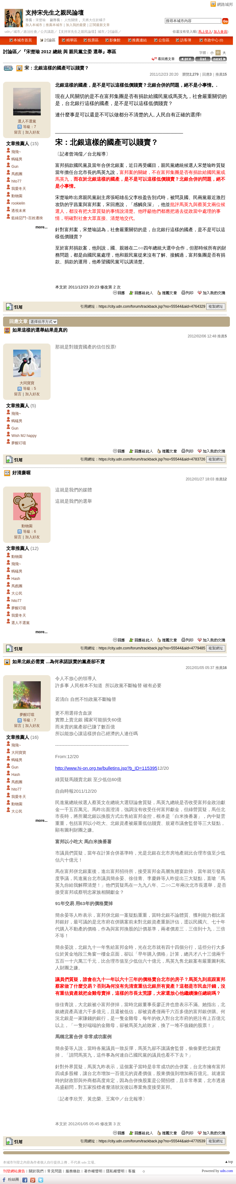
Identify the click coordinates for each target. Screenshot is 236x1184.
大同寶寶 (27, 383)
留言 (17, 132)
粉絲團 (13, 1179)
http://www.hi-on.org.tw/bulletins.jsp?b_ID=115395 (106, 768)
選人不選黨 (27, 121)
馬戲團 (16, 174)
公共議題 (47, 31)
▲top (229, 1162)
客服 (131, 1171)
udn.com (226, 1171)
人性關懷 (71, 20)
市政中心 (211, 40)
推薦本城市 (54, 25)
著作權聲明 (93, 1171)
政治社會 (30, 31)
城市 (16, 31)
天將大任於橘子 (94, 20)
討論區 (47, 40)
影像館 (112, 40)
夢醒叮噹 (18, 443)
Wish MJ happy (23, 436)
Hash (15, 579)
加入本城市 (33, 25)
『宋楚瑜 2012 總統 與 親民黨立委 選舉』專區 (68, 51)
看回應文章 (163, 59)
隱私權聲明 (115, 1171)
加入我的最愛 (76, 25)
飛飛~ (16, 152)
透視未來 (18, 211)
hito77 (16, 181)
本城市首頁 (21, 40)
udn (7, 31)
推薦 (221, 74)
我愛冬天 (18, 188)
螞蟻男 (16, 159)
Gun (14, 166)
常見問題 (54, 1171)
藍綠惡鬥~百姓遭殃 (27, 218)
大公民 (16, 593)
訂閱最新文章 (99, 25)
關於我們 (36, 1171)
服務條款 (73, 1171)
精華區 (69, 40)
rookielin (18, 203)
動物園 (16, 196)
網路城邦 (225, 4)
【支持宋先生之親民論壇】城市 (81, 31)
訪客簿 (183, 40)
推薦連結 (137, 40)
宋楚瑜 (41, 20)
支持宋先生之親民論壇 (54, 12)
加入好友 (32, 132)
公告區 (161, 40)
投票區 (91, 40)
